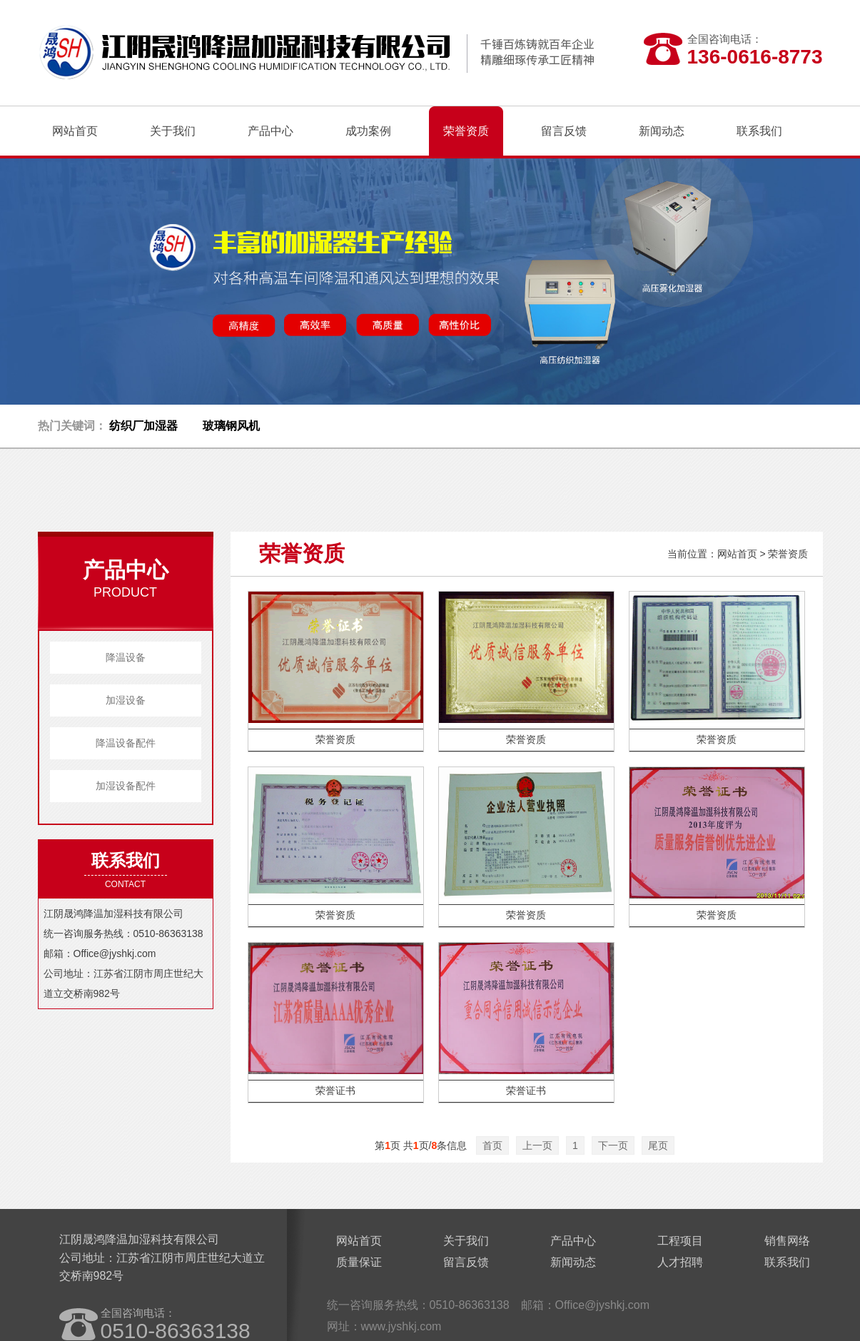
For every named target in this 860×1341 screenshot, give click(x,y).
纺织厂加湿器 (143, 426)
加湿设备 (126, 700)
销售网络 (787, 1241)
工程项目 (680, 1241)
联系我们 (787, 1262)
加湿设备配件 (126, 785)
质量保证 (359, 1262)
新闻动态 (573, 1262)
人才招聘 (680, 1262)
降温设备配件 (126, 743)
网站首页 (75, 131)
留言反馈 (466, 1262)
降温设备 (126, 657)
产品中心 (573, 1241)
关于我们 (466, 1241)
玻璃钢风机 (231, 426)
